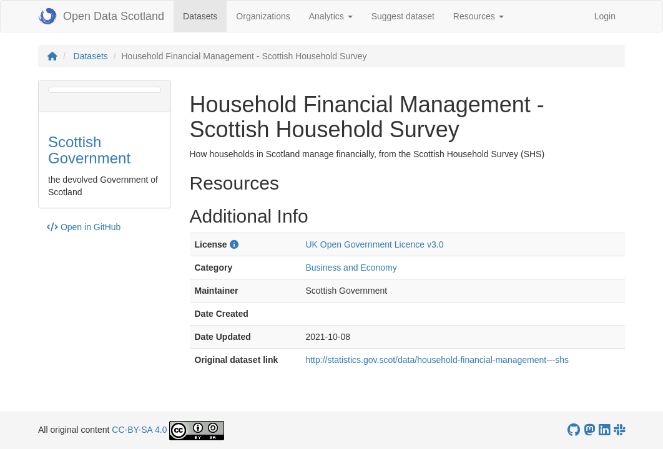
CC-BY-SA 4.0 (139, 430)
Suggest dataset (403, 16)
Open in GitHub (83, 227)
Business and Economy (350, 268)
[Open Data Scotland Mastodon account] (589, 430)
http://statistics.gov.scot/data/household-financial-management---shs (437, 360)
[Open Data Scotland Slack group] (619, 430)
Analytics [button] (331, 16)
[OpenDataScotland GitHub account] (573, 430)
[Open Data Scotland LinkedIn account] (604, 430)
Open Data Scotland (101, 16)
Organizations (263, 16)
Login (605, 16)
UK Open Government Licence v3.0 (374, 244)
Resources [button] (478, 16)
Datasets (205, 15)
